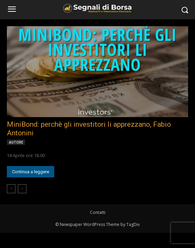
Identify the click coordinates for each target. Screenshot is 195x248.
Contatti (97, 212)
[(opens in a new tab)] (97, 71)
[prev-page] (11, 188)
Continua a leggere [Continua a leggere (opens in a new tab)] (30, 171)
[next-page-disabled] (22, 188)
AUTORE (16, 142)
